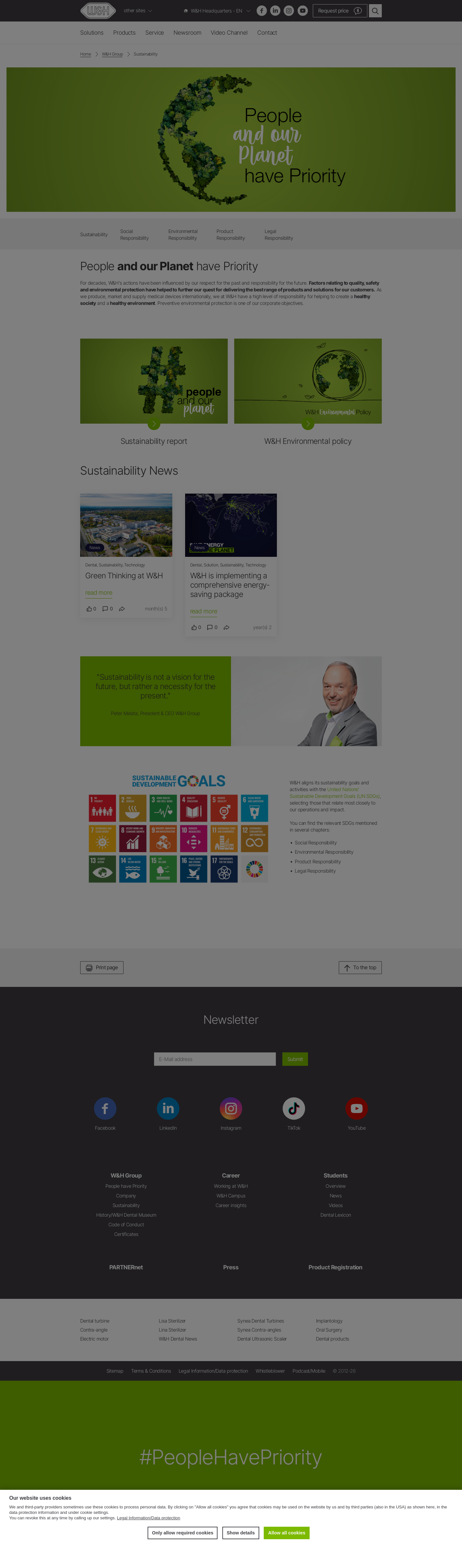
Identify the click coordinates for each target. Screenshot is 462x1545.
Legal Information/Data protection (148, 1517)
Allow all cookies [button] (286, 1532)
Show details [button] (241, 1532)
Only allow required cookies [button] (182, 1532)
